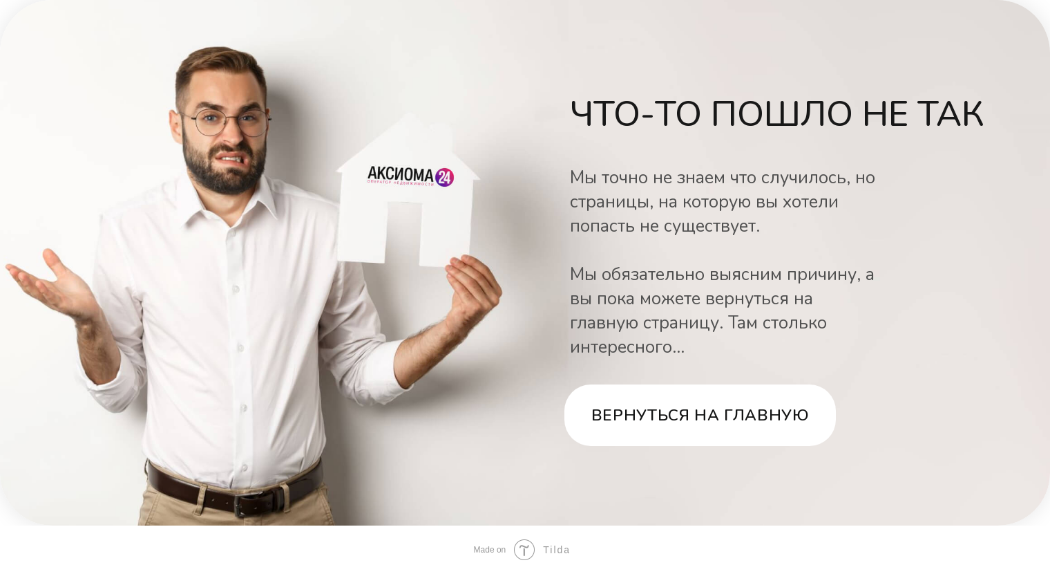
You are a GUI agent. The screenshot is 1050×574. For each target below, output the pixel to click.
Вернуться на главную (700, 415)
